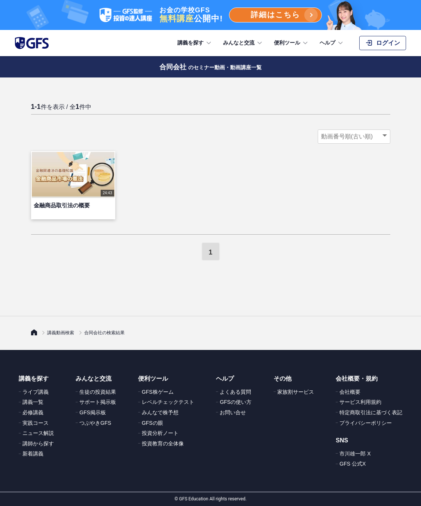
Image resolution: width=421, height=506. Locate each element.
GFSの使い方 (235, 402)
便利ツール (291, 43)
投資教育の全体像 (163, 443)
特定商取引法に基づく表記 (370, 412)
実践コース (35, 423)
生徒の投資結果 (97, 392)
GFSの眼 (152, 423)
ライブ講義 (35, 392)
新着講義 (32, 454)
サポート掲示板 (97, 402)
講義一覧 (32, 402)
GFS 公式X (352, 464)
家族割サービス (295, 392)
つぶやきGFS (95, 423)
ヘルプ (332, 43)
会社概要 (349, 392)
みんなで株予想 (160, 412)
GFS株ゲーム (158, 392)
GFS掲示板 (92, 412)
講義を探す (195, 43)
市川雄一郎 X (354, 454)
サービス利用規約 (360, 402)
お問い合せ (233, 412)
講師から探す (38, 443)
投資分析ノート (160, 433)
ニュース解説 (38, 433)
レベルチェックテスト (168, 402)
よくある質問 (235, 392)
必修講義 (32, 412)
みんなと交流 (243, 43)
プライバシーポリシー (365, 423)
